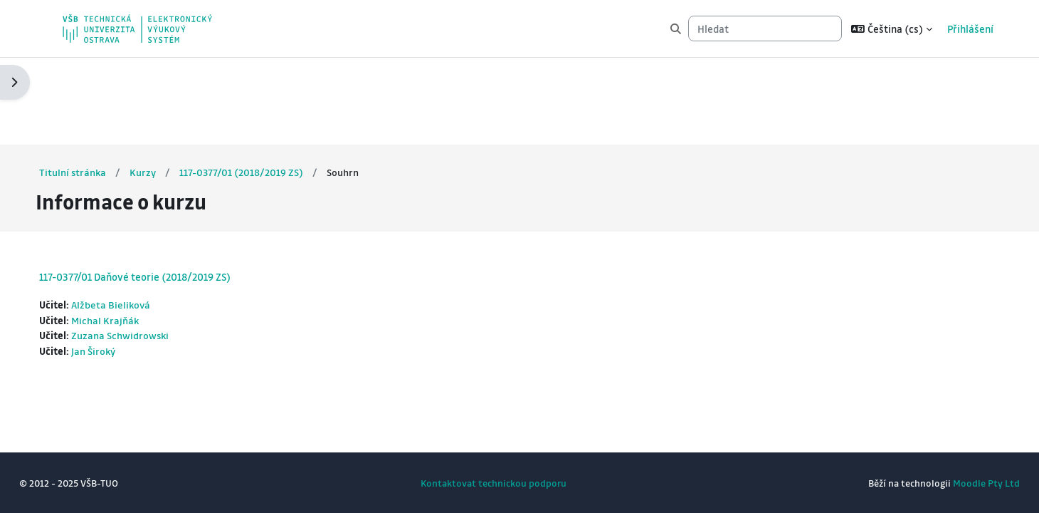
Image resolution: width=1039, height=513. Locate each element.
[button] (892, 28)
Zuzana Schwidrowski (147, 250)
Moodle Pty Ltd (960, 483)
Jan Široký (120, 265)
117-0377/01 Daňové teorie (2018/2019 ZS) (161, 189)
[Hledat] (765, 29)
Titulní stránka (99, 84)
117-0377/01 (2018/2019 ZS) (269, 84)
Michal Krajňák (132, 233)
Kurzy (170, 84)
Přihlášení (970, 28)
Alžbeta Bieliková (138, 218)
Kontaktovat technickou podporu (493, 483)
